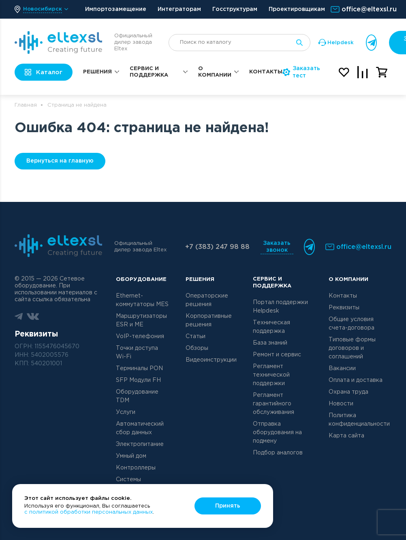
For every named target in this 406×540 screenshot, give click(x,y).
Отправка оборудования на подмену (277, 433)
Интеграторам (179, 9)
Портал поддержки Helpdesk (280, 306)
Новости (341, 403)
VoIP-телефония (140, 336)
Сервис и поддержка (149, 71)
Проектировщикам (297, 9)
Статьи (195, 336)
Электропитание (140, 444)
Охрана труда (348, 392)
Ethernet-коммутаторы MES (142, 300)
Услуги (125, 412)
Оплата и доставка (355, 380)
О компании (214, 71)
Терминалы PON (139, 368)
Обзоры (197, 348)
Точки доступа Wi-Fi (137, 352)
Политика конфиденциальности (359, 419)
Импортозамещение (115, 9)
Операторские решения (207, 300)
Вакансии (342, 368)
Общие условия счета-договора (351, 323)
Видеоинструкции (211, 360)
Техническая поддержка (271, 327)
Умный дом (131, 456)
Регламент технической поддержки (271, 375)
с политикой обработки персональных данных (88, 512)
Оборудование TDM (137, 396)
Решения (97, 72)
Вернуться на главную (60, 161)
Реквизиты (344, 307)
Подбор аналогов (278, 452)
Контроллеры (136, 467)
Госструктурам (234, 9)
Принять (227, 506)
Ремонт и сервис (277, 354)
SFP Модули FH (138, 380)
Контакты (265, 72)
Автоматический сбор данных (140, 428)
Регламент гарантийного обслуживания (273, 404)
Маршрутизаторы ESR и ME (141, 320)
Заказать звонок (277, 247)
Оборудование (141, 279)
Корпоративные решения (209, 320)
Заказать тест (301, 72)
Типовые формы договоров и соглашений (352, 348)
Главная (26, 105)
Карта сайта (346, 435)
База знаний (270, 343)
